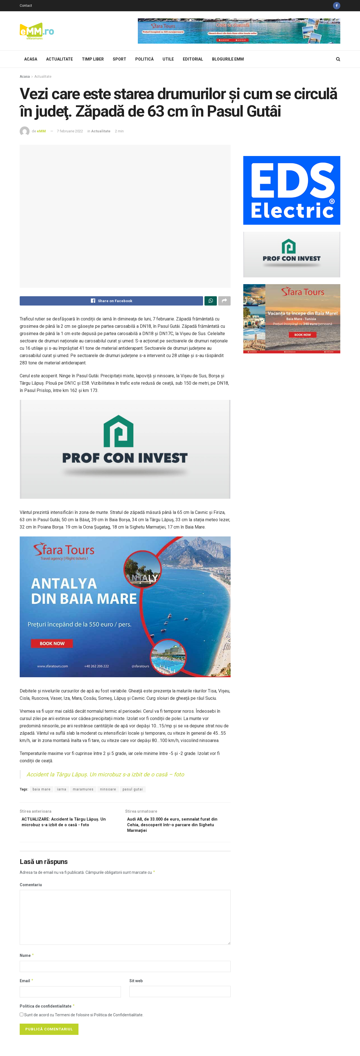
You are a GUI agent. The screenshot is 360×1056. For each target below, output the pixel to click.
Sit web (136, 985)
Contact (26, 6)
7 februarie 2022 (70, 131)
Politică (144, 59)
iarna (61, 791)
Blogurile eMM (228, 59)
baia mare (42, 791)
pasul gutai (133, 791)
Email (27, 985)
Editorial (193, 59)
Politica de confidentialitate (47, 1010)
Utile (168, 59)
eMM (41, 131)
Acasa (30, 59)
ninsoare (108, 791)
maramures (83, 791)
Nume (27, 960)
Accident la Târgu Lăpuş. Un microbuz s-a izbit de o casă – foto (105, 775)
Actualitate (59, 59)
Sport (119, 59)
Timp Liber (93, 59)
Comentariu (31, 889)
